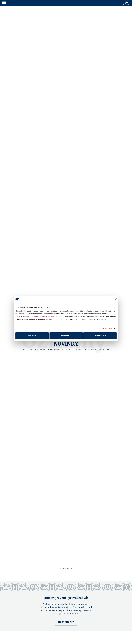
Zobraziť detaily (105, 328)
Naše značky (66, 622)
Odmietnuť (32, 336)
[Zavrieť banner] (116, 299)
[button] (4, 3)
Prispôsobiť (66, 336)
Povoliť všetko (100, 336)
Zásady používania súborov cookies (39, 316)
